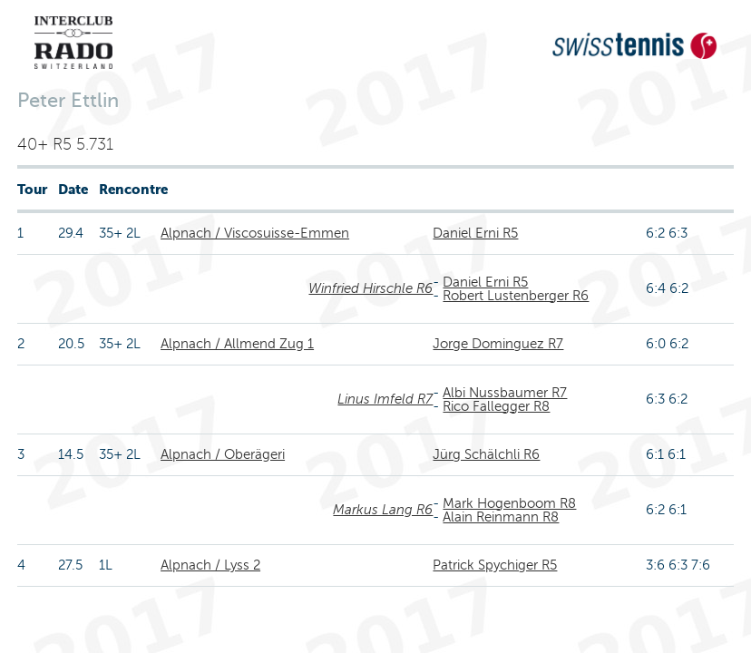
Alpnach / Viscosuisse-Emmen (255, 233)
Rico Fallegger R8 (496, 406)
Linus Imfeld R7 (385, 399)
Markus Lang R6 (383, 509)
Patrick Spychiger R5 (495, 565)
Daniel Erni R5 (475, 233)
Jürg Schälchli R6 (486, 454)
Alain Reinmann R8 (501, 517)
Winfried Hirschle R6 (370, 288)
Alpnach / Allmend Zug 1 (237, 343)
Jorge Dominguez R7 (498, 343)
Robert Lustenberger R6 (516, 295)
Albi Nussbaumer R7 (505, 392)
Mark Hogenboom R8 (509, 503)
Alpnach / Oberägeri (223, 454)
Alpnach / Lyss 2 (210, 565)
